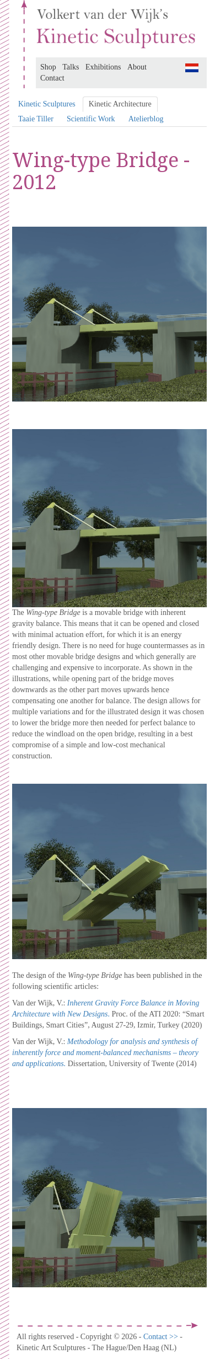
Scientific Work (91, 119)
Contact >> (161, 1337)
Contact (52, 78)
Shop (48, 67)
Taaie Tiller (35, 119)
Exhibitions (103, 67)
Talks (70, 67)
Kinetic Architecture (120, 104)
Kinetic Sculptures (47, 104)
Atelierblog (146, 119)
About (137, 67)
